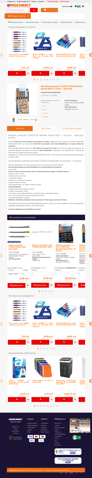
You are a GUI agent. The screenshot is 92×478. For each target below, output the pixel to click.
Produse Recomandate (72, 128)
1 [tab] (34, 80)
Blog (15, 429)
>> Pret (43, 106)
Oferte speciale (32, 425)
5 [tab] (47, 80)
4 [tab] (44, 80)
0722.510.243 (17, 439)
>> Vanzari (44, 113)
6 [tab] (51, 80)
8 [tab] (57, 80)
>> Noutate (44, 117)
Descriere (20, 128)
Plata (29, 432)
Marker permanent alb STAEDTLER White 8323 (42, 246)
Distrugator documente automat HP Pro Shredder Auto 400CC (66, 382)
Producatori (31, 428)
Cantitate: (25, 270)
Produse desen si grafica (49, 22)
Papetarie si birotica (15, 22)
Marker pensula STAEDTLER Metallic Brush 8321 (17, 247)
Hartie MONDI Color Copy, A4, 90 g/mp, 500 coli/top (66, 55)
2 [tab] (38, 80)
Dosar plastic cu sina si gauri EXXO (43, 381)
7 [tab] (54, 80)
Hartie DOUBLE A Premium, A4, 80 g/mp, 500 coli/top (19, 382)
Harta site (57, 445)
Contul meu (44, 423)
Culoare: (11, 270)
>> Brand (44, 110)
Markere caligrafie (66, 22)
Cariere (56, 443)
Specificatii (46, 128)
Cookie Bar (58, 436)
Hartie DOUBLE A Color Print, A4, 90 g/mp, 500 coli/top (43, 56)
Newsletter (15, 431)
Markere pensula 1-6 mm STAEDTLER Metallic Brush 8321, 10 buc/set (66, 248)
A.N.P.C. (56, 438)
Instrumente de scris (32, 22)
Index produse (32, 423)
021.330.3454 (17, 437)
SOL (55, 441)
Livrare (29, 430)
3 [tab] (41, 80)
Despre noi (15, 427)
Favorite (43, 425)
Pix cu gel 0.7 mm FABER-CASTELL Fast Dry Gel (19, 55)
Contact (15, 433)
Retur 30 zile (45, 432)
